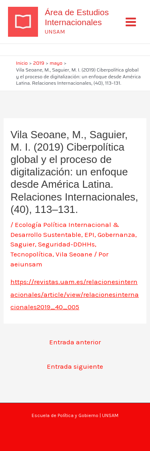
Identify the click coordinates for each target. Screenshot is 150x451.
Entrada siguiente (75, 366)
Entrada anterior (75, 342)
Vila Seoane (74, 254)
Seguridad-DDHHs (66, 244)
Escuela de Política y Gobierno (65, 415)
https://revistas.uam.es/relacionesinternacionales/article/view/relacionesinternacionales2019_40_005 (74, 294)
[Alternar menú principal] (131, 22)
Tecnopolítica (31, 254)
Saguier (22, 244)
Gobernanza (116, 234)
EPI (89, 234)
